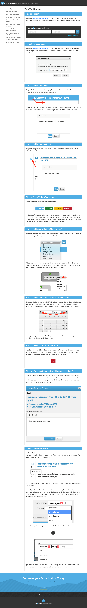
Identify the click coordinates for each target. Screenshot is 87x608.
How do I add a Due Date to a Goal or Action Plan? (13, 29)
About (19, 3)
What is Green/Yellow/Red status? (12, 20)
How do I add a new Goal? (12, 14)
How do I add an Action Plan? (13, 17)
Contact (32, 3)
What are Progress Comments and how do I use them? (14, 38)
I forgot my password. (11, 11)
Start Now (43, 588)
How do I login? (10, 9)
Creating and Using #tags (12, 42)
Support (37, 3)
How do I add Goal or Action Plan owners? (13, 25)
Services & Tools (25, 3)
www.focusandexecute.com (41, 18)
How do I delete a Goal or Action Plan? (12, 34)
